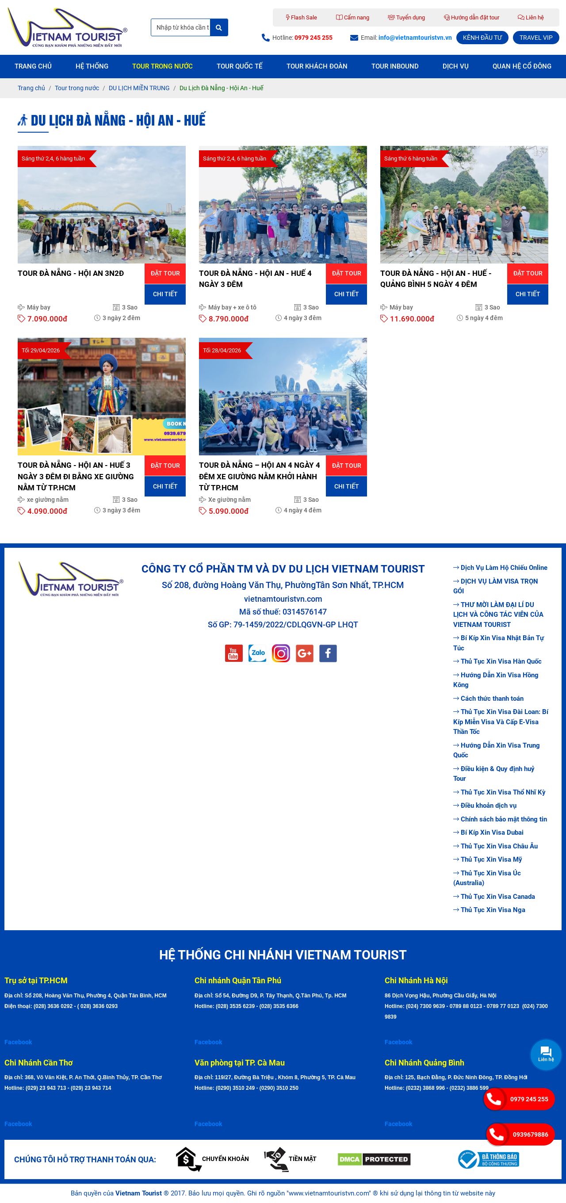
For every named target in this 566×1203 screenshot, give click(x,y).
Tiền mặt (290, 1158)
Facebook (18, 1042)
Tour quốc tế (239, 66)
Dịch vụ (456, 66)
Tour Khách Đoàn (317, 66)
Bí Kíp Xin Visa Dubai (488, 832)
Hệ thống (92, 66)
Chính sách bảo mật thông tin (500, 819)
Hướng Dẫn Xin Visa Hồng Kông (496, 680)
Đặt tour (165, 273)
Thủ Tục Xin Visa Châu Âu (495, 846)
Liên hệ (531, 17)
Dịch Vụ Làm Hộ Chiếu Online (500, 568)
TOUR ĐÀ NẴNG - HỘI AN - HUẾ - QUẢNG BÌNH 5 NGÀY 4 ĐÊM (436, 279)
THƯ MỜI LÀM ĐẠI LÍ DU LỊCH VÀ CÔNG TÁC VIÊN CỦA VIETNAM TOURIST (498, 615)
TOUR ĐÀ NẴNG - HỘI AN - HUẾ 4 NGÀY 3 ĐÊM (255, 279)
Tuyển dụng (406, 17)
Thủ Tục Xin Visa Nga (489, 910)
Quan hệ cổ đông (522, 66)
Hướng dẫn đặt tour (471, 17)
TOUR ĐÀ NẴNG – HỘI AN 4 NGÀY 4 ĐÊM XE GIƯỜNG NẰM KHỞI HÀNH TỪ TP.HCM (259, 476)
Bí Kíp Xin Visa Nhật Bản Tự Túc (498, 643)
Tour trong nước (162, 66)
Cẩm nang (352, 17)
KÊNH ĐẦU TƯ (482, 37)
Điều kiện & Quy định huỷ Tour (494, 774)
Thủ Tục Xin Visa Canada (494, 897)
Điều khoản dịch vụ (484, 806)
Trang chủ (33, 66)
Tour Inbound (395, 66)
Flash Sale (301, 17)
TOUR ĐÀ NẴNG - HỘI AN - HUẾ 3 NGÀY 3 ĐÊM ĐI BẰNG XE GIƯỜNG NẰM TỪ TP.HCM (76, 476)
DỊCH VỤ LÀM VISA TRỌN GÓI (495, 586)
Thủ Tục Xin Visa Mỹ (487, 859)
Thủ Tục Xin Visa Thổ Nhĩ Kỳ (499, 792)
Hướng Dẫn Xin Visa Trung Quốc (496, 750)
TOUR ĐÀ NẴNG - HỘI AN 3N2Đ (71, 273)
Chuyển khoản (212, 1158)
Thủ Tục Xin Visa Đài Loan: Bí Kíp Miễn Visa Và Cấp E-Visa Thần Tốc (500, 722)
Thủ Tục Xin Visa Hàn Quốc (497, 661)
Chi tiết (165, 294)
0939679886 (530, 1134)
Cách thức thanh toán (488, 699)
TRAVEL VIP (536, 37)
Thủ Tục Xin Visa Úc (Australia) (487, 878)
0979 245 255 (529, 1099)
